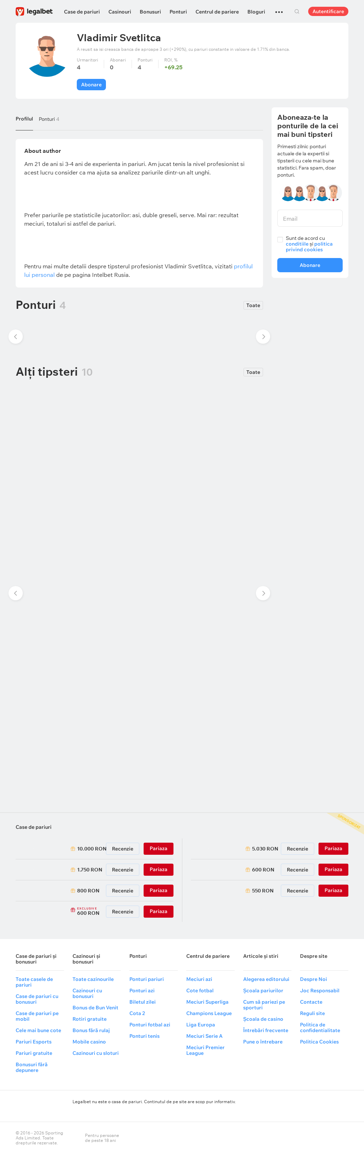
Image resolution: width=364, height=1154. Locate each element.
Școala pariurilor (263, 990)
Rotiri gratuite (90, 1019)
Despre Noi (313, 979)
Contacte (311, 1002)
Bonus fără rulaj (91, 1030)
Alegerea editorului (266, 979)
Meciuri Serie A (204, 1036)
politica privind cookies (309, 247)
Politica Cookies (319, 1041)
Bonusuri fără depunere (32, 1067)
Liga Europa (200, 1024)
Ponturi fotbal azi (149, 1024)
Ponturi (178, 12)
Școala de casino (263, 1019)
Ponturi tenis (144, 1036)
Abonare (91, 84)
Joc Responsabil (319, 990)
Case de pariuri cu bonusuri (37, 999)
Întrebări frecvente (265, 1030)
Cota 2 (137, 1013)
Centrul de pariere (217, 12)
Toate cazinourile (93, 979)
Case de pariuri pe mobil (37, 1016)
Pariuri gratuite (34, 1053)
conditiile (297, 244)
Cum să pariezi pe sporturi (264, 1005)
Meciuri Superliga (207, 1002)
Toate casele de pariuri (34, 982)
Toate (253, 305)
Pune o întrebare (263, 1041)
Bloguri (256, 12)
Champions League (209, 1013)
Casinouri (119, 12)
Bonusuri (150, 12)
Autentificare (328, 11)
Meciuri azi (199, 979)
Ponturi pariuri (146, 979)
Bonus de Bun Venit (95, 1007)
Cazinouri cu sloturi (96, 1053)
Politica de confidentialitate (320, 1027)
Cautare (297, 11)
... (279, 9)
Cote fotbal (200, 990)
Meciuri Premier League (205, 1050)
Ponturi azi (142, 990)
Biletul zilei (142, 1002)
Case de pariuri (82, 12)
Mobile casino (89, 1041)
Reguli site (312, 1013)
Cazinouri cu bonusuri (87, 993)
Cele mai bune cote (38, 1030)
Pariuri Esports (34, 1041)
